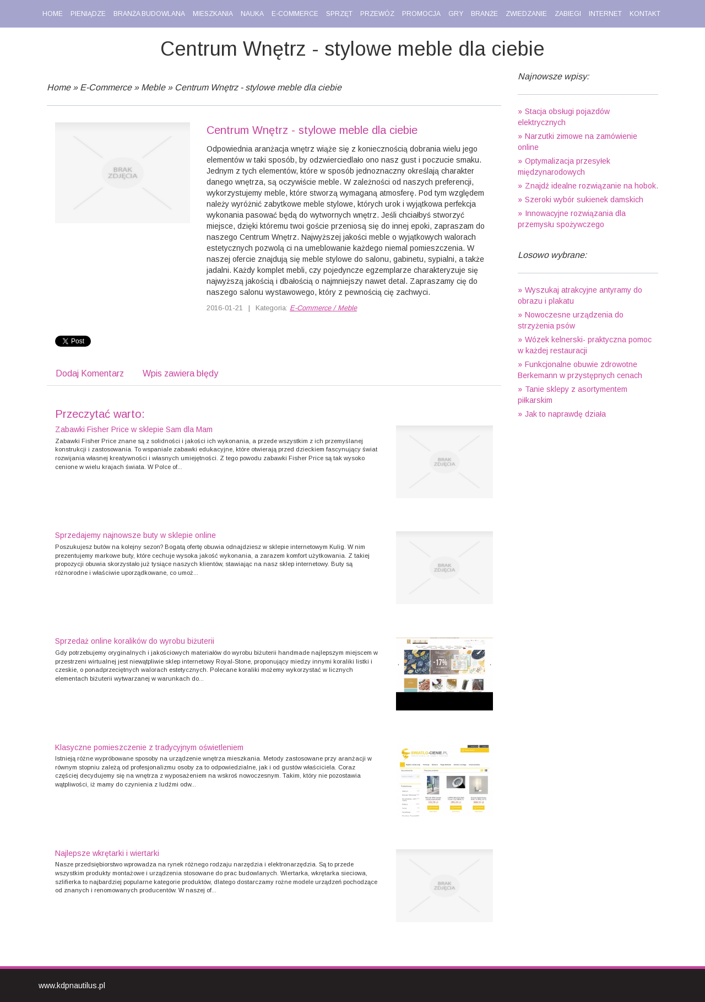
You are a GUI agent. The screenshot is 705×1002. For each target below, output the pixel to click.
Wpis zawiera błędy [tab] (180, 373)
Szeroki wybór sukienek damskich (584, 199)
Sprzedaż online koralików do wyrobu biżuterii (134, 641)
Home (58, 87)
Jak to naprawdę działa (565, 414)
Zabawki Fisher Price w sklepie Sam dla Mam (134, 429)
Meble (153, 87)
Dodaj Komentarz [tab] (90, 373)
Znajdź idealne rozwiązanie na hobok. (591, 185)
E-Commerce (106, 87)
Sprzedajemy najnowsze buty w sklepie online (135, 535)
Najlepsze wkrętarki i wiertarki (107, 853)
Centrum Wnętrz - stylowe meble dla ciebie (258, 87)
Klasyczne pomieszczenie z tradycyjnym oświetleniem (149, 747)
